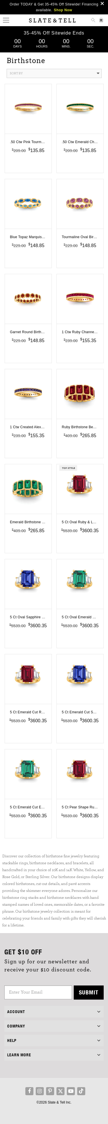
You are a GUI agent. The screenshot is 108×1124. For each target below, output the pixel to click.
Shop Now (63, 10)
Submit (88, 992)
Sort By (54, 73)
